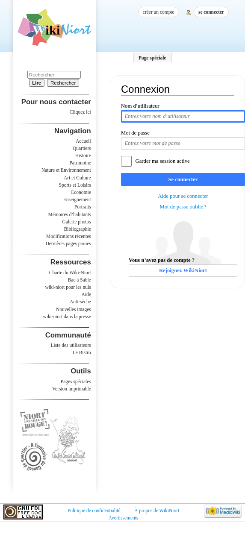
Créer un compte (158, 12)
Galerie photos (76, 221)
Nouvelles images (73, 309)
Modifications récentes (68, 236)
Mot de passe (135, 133)
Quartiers (82, 148)
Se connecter (183, 179)
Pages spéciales (76, 381)
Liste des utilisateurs (71, 345)
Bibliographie (77, 229)
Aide (86, 294)
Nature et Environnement (66, 170)
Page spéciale (152, 57)
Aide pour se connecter (183, 196)
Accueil (83, 141)
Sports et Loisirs (75, 185)
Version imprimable (71, 388)
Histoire (83, 155)
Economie (81, 192)
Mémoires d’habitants (69, 214)
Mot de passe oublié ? (182, 207)
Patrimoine (80, 162)
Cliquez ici (80, 111)
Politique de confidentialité (94, 510)
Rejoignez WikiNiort (183, 270)
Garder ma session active (163, 161)
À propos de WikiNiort (156, 510)
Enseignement (77, 199)
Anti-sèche (80, 301)
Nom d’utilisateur (140, 106)
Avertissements (124, 517)
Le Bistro (82, 352)
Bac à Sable (79, 279)
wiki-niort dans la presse (67, 316)
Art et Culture (77, 177)
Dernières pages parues (68, 243)
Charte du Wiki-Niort (70, 272)
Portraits (82, 206)
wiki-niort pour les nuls (68, 287)
